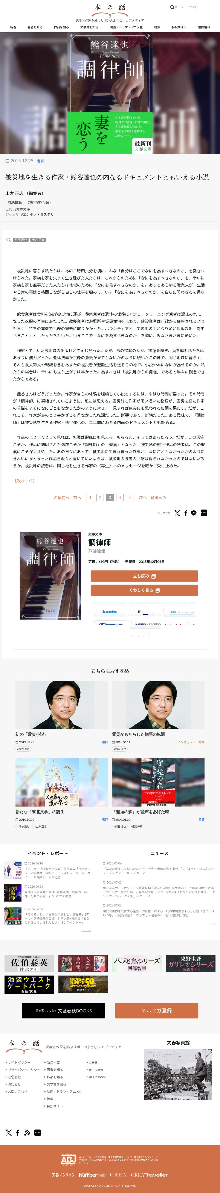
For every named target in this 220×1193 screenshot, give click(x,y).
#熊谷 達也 (23, 746)
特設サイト (179, 28)
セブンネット (180, 605)
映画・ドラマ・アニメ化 (126, 28)
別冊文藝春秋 (103, 1075)
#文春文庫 (22, 209)
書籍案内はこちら (64, 1008)
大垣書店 (144, 629)
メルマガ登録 (156, 1008)
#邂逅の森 (136, 824)
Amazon (108, 605)
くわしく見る (141, 588)
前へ (76, 497)
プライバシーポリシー (25, 1068)
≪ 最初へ (58, 497)
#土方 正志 (40, 824)
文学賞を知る (89, 28)
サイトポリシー (20, 1061)
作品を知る (61, 28)
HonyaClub (180, 617)
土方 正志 (14, 193)
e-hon (144, 617)
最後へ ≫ (161, 497)
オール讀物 (102, 1068)
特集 (157, 28)
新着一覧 (56, 1061)
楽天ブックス (144, 605)
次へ (144, 497)
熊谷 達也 (20, 239)
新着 (13, 28)
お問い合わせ (18, 1090)
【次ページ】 (25, 480)
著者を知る (35, 28)
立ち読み (141, 574)
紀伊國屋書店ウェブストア (108, 617)
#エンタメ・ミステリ (37, 214)
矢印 (86, 929)
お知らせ (15, 1082)
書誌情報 (204, 28)
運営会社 (15, 1075)
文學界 (98, 1061)
